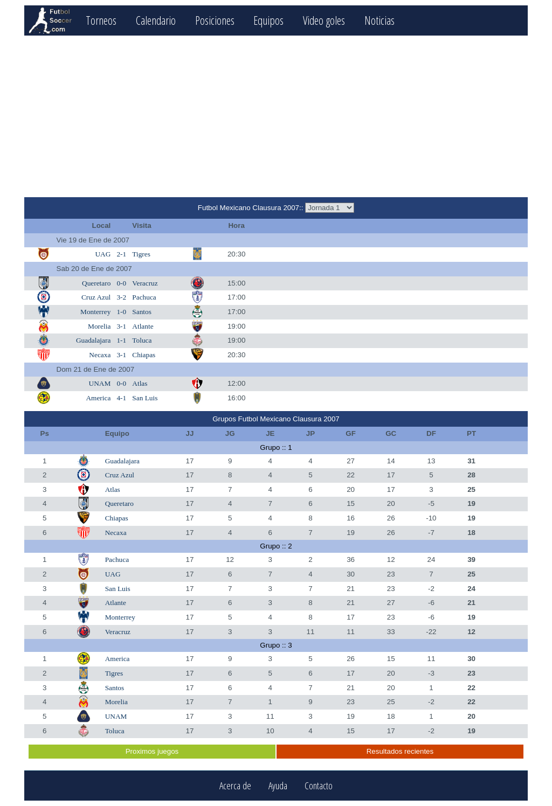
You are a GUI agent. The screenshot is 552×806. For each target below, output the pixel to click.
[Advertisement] (275, 116)
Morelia (99, 326)
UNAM (100, 383)
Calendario (156, 20)
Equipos (268, 20)
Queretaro (96, 283)
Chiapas (143, 355)
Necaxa (100, 355)
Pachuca (144, 297)
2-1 (121, 254)
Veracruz (144, 283)
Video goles (324, 20)
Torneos (101, 20)
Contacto (319, 786)
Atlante (142, 326)
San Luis (144, 398)
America (98, 398)
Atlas (139, 383)
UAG (103, 254)
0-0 (121, 283)
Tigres (141, 254)
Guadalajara (93, 340)
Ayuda (277, 786)
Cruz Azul (96, 297)
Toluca (141, 340)
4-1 (121, 398)
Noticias (379, 20)
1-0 (121, 312)
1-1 (121, 340)
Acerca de (235, 786)
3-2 (121, 297)
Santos (141, 312)
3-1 (121, 326)
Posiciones (214, 20)
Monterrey (95, 312)
